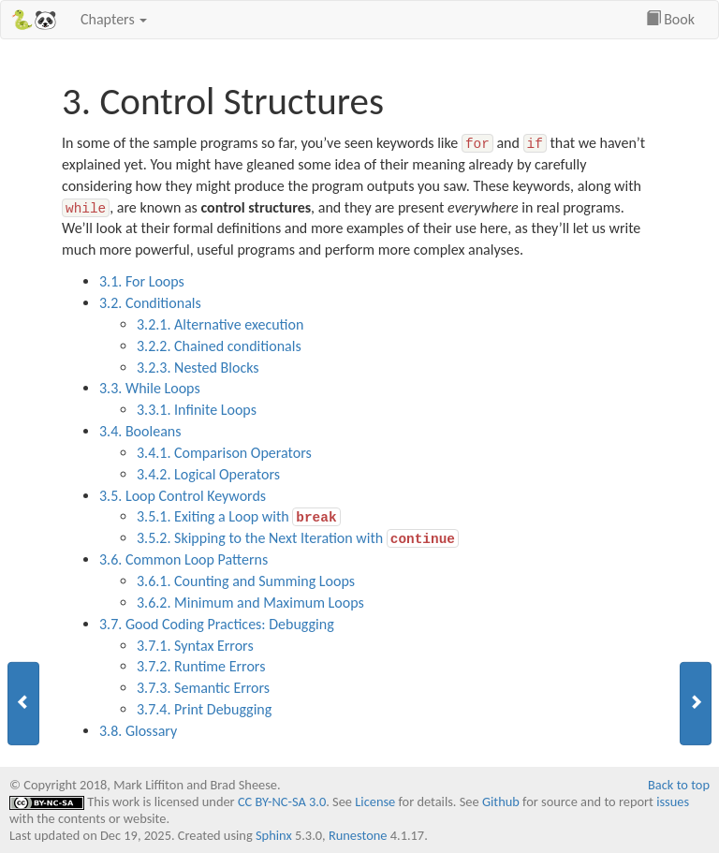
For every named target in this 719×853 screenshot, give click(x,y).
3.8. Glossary (138, 731)
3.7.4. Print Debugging (204, 709)
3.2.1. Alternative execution (220, 324)
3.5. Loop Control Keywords (182, 496)
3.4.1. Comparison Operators (224, 453)
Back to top (679, 784)
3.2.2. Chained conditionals (219, 346)
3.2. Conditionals (150, 303)
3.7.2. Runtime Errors (201, 666)
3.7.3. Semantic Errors (203, 688)
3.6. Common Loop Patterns (183, 559)
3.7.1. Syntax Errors (195, 645)
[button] (23, 703)
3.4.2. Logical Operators (208, 474)
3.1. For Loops (141, 281)
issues (672, 801)
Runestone (358, 835)
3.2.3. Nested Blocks (198, 367)
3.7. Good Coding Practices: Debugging (216, 624)
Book (670, 19)
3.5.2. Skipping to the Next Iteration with (298, 537)
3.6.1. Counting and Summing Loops (246, 581)
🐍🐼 (33, 19)
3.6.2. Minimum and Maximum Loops (250, 602)
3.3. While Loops (149, 388)
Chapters (114, 19)
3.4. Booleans (140, 431)
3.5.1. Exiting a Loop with (239, 515)
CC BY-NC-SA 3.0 (282, 801)
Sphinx (274, 835)
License (375, 801)
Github (501, 801)
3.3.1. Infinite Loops (197, 410)
